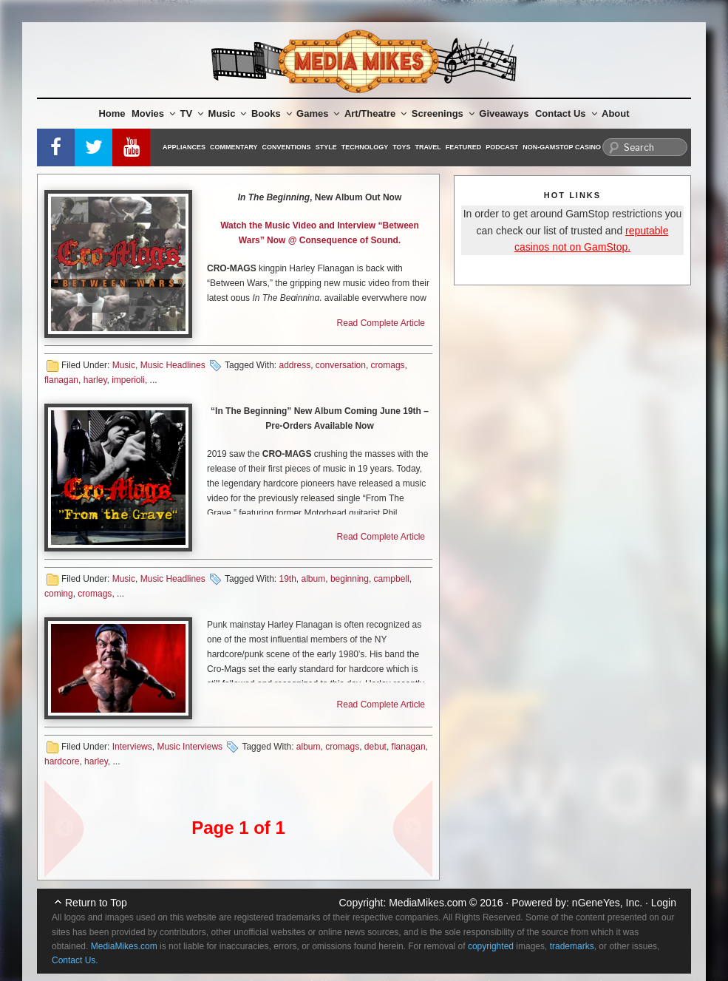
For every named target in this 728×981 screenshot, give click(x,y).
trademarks (572, 946)
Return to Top (96, 903)
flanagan (61, 380)
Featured (463, 147)
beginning (349, 579)
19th (287, 579)
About (616, 113)
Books (271, 113)
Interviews (132, 746)
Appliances (184, 147)
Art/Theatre (375, 113)
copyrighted (491, 946)
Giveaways (503, 113)
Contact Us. (75, 960)
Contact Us (566, 113)
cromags (388, 365)
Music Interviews (189, 746)
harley (95, 380)
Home (111, 113)
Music (227, 113)
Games (317, 113)
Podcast (502, 147)
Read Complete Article (381, 323)
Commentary (234, 147)
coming (58, 593)
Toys (401, 147)
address (294, 365)
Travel (428, 147)
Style (326, 147)
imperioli (128, 380)
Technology (365, 147)
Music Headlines (172, 365)
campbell (391, 579)
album (314, 579)
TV (192, 113)
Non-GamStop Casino (562, 147)
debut (375, 746)
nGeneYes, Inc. (607, 903)
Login (663, 903)
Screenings (443, 113)
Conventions (286, 147)
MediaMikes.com (427, 903)
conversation (341, 365)
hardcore (61, 761)
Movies (153, 113)
